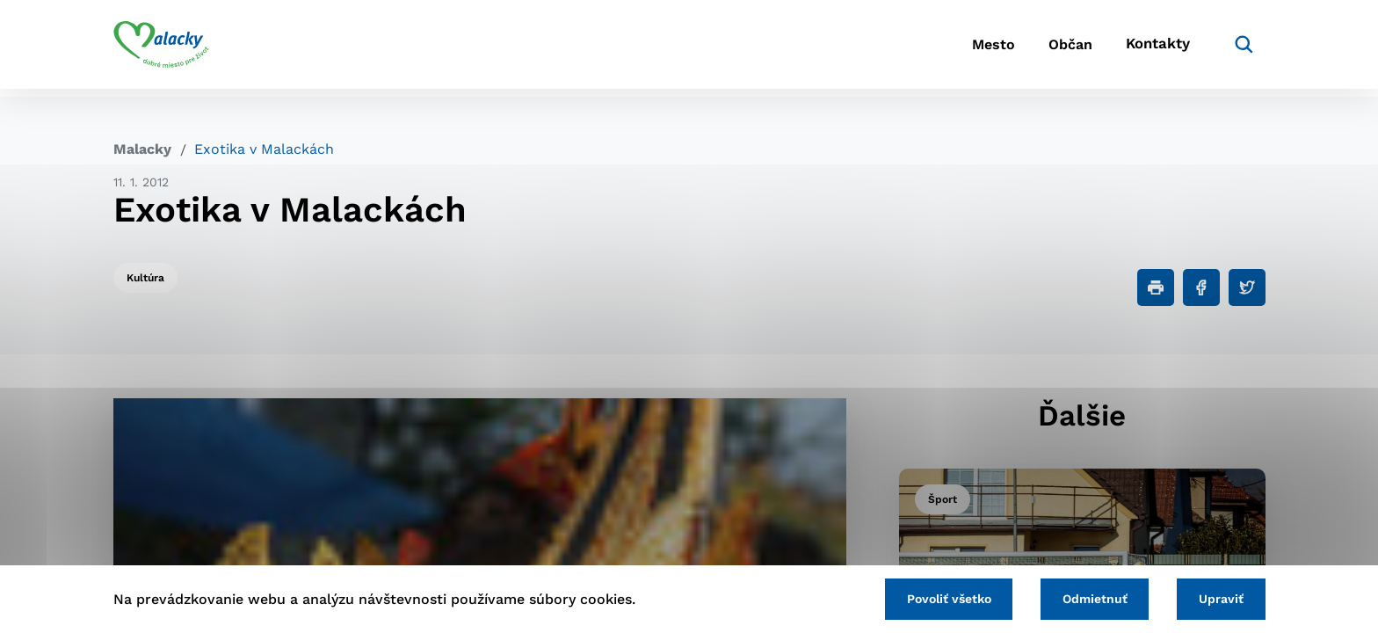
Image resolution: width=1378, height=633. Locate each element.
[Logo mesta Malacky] (161, 48)
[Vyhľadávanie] (1239, 48)
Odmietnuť (1086, 598)
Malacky (142, 149)
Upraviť (1218, 598)
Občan (1057, 48)
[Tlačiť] (1155, 287)
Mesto (969, 48)
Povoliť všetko (934, 598)
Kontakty (1154, 48)
